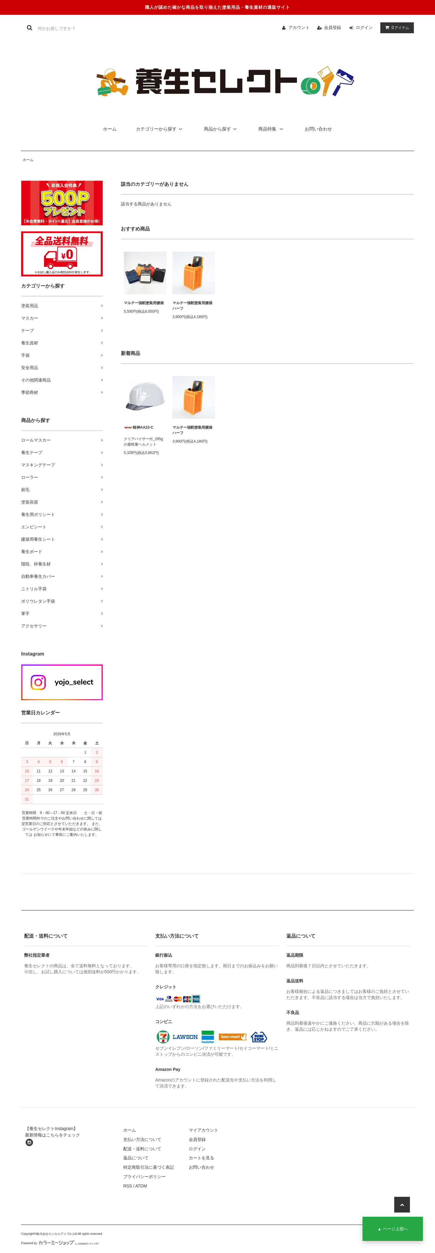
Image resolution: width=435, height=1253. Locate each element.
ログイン (364, 27)
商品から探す (221, 128)
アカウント (299, 27)
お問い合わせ (318, 128)
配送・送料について (142, 1148)
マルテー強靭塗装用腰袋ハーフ (192, 306)
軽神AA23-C (138, 427)
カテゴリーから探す (160, 128)
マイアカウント (203, 1130)
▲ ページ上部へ (392, 1228)
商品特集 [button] (272, 128)
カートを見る (201, 1157)
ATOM (141, 1186)
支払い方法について (142, 1139)
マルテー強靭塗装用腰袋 (144, 303)
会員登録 (332, 27)
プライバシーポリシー (144, 1176)
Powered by (60, 1243)
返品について (136, 1157)
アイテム (395, 27)
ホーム (110, 128)
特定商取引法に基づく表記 (148, 1167)
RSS (127, 1186)
